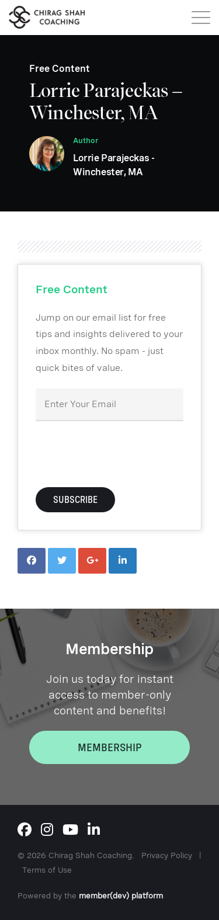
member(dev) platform (121, 895)
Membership (110, 747)
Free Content (59, 68)
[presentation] (124, 452)
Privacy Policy (166, 855)
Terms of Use (47, 869)
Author (85, 140)
